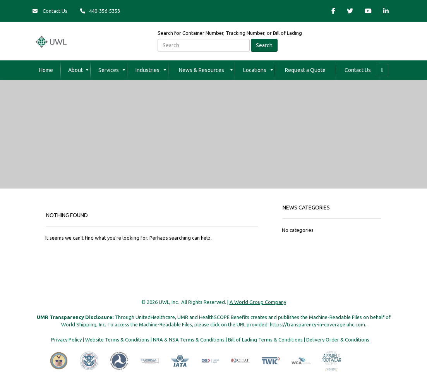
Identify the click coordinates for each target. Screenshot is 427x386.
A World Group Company (258, 302)
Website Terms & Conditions (117, 339)
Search (264, 45)
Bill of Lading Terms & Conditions (265, 339)
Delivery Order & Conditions (337, 339)
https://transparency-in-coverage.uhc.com (317, 324)
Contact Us (50, 11)
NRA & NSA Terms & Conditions (189, 339)
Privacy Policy (66, 339)
